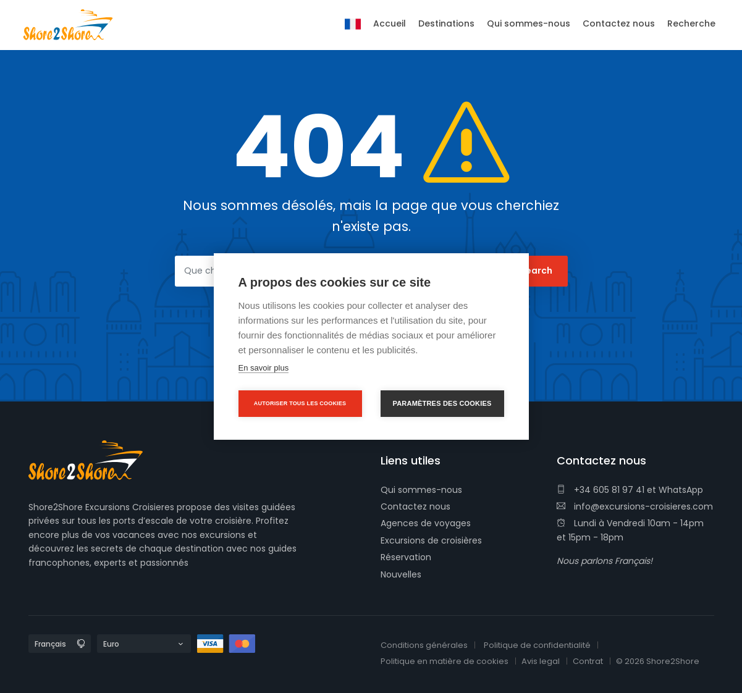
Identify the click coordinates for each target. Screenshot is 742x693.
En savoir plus (263, 367)
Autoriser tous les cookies (300, 403)
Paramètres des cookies (442, 403)
